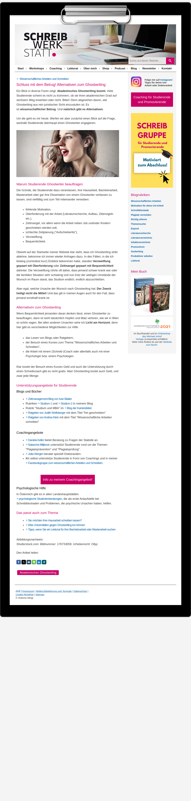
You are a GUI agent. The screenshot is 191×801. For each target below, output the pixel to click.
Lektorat (72, 68)
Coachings (92, 458)
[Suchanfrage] (147, 60)
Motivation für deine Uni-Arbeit (147, 205)
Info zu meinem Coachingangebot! (67, 479)
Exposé (135, 228)
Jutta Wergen (35, 454)
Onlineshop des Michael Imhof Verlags (153, 336)
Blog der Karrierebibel (79, 408)
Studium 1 (46, 403)
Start (21, 68)
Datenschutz (80, 591)
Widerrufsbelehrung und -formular (54, 591)
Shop (105, 68)
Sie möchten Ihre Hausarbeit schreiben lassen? (55, 520)
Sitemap (39, 594)
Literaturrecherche (141, 233)
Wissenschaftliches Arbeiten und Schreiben (44, 78)
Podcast (120, 68)
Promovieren (138, 247)
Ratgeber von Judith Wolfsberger (46, 412)
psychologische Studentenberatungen (40, 498)
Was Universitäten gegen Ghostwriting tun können (56, 525)
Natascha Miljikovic (39, 444)
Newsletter (149, 68)
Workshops (36, 68)
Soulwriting (137, 251)
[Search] (170, 60)
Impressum (28, 591)
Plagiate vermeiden (141, 215)
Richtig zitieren (139, 219)
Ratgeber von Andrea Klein (43, 417)
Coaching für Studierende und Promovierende (152, 99)
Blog (134, 68)
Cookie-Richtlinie (25, 594)
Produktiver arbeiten (142, 256)
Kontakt (167, 68)
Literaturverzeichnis (141, 238)
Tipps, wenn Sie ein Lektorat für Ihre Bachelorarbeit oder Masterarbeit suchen (71, 529)
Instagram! (166, 79)
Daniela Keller (36, 440)
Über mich (90, 68)
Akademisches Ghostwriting (38, 572)
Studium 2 (66, 403)
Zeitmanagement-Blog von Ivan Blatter (50, 398)
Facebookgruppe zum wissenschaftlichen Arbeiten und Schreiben (65, 463)
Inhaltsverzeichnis (140, 242)
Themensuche (138, 224)
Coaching (56, 68)
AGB (18, 591)
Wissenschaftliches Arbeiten (146, 201)
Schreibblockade (140, 210)
